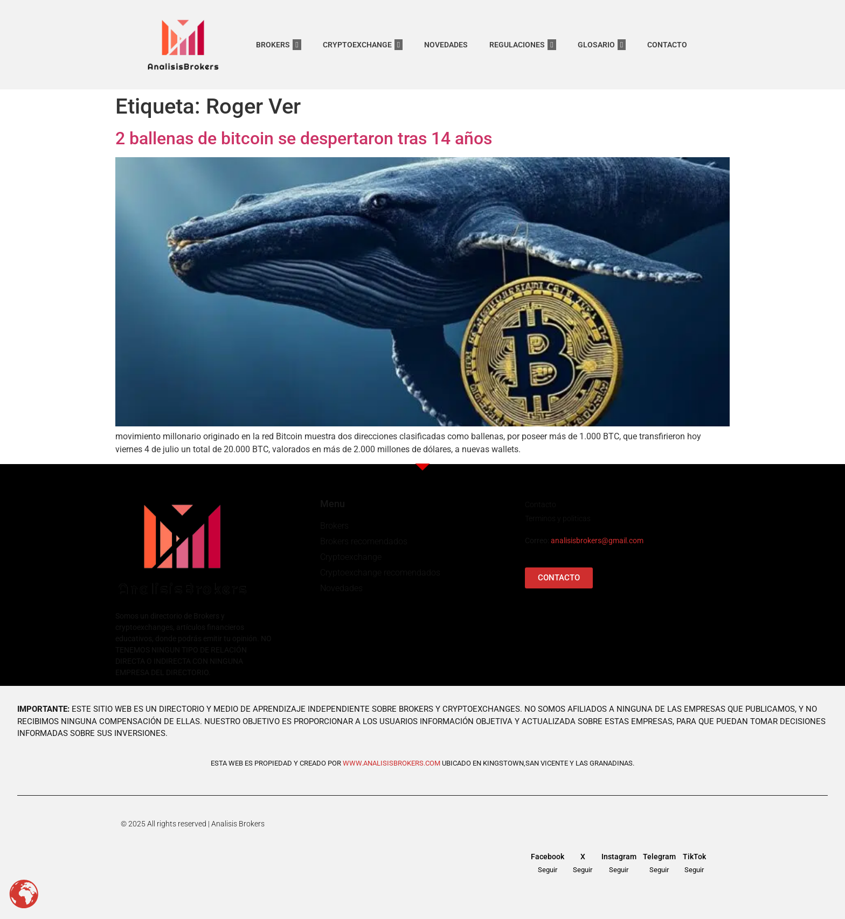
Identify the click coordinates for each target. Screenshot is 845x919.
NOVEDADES (446, 44)
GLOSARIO (602, 44)
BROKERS (278, 44)
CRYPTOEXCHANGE (363, 44)
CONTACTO (667, 44)
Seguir (547, 870)
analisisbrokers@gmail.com (597, 540)
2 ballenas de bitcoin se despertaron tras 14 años (303, 138)
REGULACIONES (522, 44)
